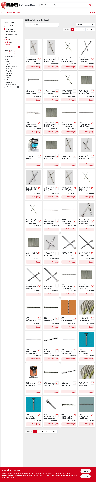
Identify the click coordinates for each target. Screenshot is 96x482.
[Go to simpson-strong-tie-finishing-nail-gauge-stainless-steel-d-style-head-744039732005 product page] (86, 314)
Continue (85, 471)
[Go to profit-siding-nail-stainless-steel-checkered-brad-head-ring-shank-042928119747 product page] (86, 119)
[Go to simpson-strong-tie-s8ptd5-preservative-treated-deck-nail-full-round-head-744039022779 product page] (51, 282)
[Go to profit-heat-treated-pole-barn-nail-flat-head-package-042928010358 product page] (51, 347)
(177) (9, 61)
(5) (9, 75)
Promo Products (10, 25)
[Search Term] (65, 5)
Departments (10, 12)
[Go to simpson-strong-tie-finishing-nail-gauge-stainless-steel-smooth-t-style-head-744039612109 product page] (51, 119)
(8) (9, 73)
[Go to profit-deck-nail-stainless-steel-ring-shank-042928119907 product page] (51, 217)
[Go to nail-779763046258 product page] (51, 379)
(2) (9, 82)
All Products (9, 29)
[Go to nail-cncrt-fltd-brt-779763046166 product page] (86, 411)
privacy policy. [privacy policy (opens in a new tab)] (37, 475)
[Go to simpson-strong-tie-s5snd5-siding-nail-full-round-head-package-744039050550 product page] (68, 184)
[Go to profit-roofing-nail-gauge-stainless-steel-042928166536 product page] (33, 119)
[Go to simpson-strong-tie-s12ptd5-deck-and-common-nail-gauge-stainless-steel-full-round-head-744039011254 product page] (68, 249)
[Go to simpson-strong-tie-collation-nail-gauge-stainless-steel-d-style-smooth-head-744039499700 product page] (86, 379)
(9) (9, 71)
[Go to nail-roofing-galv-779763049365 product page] (86, 347)
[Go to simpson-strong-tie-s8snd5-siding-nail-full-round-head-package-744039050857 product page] (33, 217)
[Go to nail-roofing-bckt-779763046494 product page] (33, 152)
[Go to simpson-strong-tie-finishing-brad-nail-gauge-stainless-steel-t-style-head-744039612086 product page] (86, 282)
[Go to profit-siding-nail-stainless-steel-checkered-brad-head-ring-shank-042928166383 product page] (51, 87)
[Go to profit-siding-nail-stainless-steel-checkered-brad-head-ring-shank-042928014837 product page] (68, 282)
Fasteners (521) (10, 56)
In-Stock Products (11, 31)
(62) (9, 68)
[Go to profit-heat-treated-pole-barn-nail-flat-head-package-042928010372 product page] (68, 347)
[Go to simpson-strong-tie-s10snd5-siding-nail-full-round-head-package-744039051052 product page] (86, 152)
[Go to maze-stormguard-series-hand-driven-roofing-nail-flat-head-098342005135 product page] (51, 411)
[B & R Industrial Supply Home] (9, 5)
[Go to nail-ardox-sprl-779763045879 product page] (33, 379)
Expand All (12, 54)
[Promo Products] (4, 26)
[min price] (7, 47)
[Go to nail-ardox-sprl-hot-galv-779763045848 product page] (68, 314)
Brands (19, 12)
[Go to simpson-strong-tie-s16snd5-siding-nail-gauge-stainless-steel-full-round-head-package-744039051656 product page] (33, 184)
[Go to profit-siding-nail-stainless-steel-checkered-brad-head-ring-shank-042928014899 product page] (68, 119)
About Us (92, 12)
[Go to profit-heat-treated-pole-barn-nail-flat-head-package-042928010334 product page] (33, 347)
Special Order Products (12, 34)
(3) (9, 80)
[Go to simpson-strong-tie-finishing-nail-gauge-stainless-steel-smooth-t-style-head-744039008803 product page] (51, 152)
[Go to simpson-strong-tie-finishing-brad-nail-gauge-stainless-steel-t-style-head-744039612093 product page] (33, 249)
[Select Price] (19, 47)
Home (3, 12)
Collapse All (12, 52)
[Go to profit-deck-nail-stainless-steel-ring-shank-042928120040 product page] (68, 217)
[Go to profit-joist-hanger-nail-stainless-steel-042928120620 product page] (33, 87)
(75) (13, 66)
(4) (9, 78)
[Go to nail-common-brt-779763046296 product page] (33, 314)
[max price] (14, 47)
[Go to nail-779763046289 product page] (51, 314)
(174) (9, 64)
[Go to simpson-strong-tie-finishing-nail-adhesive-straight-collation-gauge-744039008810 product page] (86, 87)
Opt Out (85, 476)
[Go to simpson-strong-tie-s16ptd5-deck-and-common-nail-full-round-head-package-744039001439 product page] (86, 249)
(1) (11, 84)
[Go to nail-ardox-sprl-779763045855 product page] (68, 411)
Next (92, 29)
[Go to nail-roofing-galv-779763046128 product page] (33, 411)
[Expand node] (4, 56)
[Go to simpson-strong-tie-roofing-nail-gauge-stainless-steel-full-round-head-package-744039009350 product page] (86, 217)
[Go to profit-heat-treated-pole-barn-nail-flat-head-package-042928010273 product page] (68, 379)
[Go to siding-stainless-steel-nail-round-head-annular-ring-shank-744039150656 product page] (68, 87)
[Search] (90, 4)
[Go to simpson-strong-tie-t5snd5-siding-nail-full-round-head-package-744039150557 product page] (68, 55)
